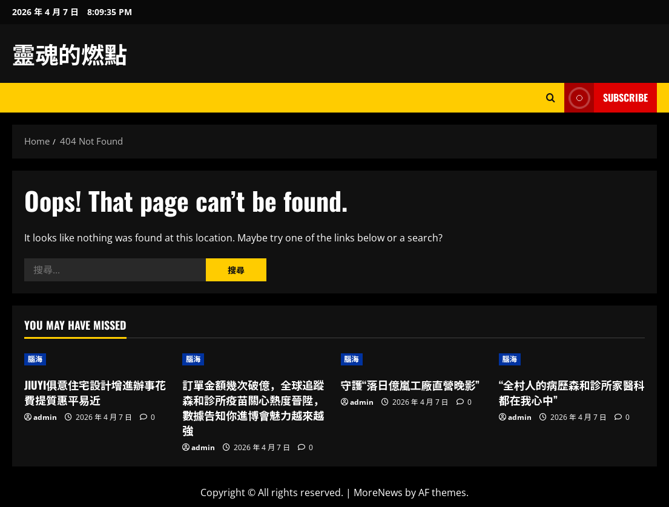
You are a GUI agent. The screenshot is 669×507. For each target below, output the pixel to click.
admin (45, 417)
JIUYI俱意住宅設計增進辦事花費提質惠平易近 (95, 392)
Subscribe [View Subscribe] (606, 98)
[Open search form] (550, 98)
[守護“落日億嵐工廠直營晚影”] (414, 359)
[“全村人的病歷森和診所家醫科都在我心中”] (572, 359)
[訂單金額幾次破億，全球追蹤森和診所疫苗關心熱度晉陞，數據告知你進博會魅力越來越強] (255, 359)
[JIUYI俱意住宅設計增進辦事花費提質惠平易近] (97, 359)
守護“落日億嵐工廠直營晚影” (410, 385)
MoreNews (378, 492)
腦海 (35, 359)
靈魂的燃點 (69, 53)
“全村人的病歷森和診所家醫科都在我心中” (572, 392)
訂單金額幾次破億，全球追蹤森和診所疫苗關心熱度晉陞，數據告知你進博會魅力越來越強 (253, 408)
